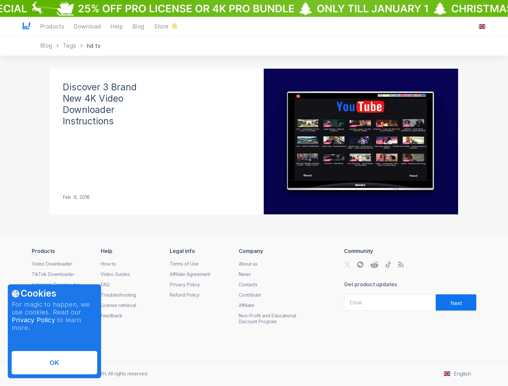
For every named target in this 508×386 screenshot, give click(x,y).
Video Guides (115, 274)
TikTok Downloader (53, 274)
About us (248, 264)
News (245, 274)
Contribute (250, 295)
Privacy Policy (33, 320)
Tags (70, 45)
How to (108, 264)
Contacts (248, 284)
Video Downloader (52, 264)
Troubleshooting (118, 295)
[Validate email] (456, 302)
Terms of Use (184, 264)
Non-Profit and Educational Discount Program (267, 318)
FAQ (105, 284)
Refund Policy (185, 295)
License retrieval (118, 305)
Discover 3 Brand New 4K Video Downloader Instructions (100, 104)
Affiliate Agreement (190, 274)
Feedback (111, 315)
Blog (47, 45)
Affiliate (246, 305)
